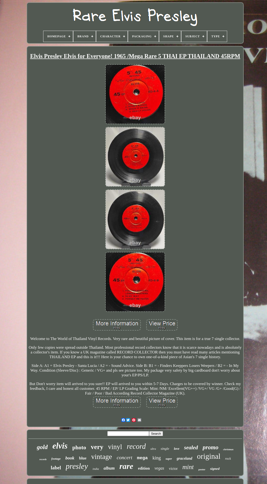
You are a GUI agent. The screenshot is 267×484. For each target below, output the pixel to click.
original (209, 456)
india (96, 469)
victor (173, 469)
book (69, 457)
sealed (191, 447)
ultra (153, 448)
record (136, 446)
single (165, 448)
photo (79, 447)
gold (42, 447)
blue (82, 458)
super (169, 458)
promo (210, 447)
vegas (159, 468)
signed (215, 469)
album (109, 468)
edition (144, 468)
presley (77, 466)
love (176, 448)
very (97, 446)
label (56, 468)
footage (56, 458)
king (156, 457)
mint (188, 467)
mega (142, 458)
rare (126, 466)
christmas (228, 449)
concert (124, 457)
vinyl (115, 446)
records (43, 459)
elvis (59, 445)
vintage (101, 456)
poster (201, 469)
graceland (184, 458)
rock (228, 458)
